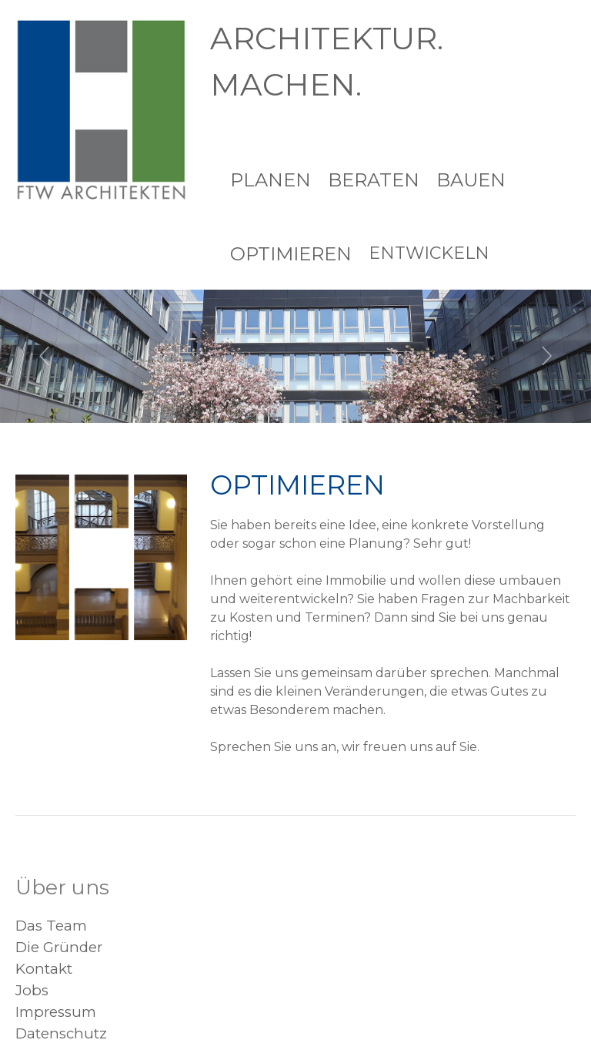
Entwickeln (429, 253)
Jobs (31, 990)
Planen (270, 180)
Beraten (373, 180)
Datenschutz (61, 1033)
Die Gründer (58, 947)
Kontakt (43, 969)
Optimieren (291, 254)
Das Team (51, 925)
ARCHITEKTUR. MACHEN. (326, 61)
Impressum (55, 1012)
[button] (44, 356)
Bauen (471, 180)
